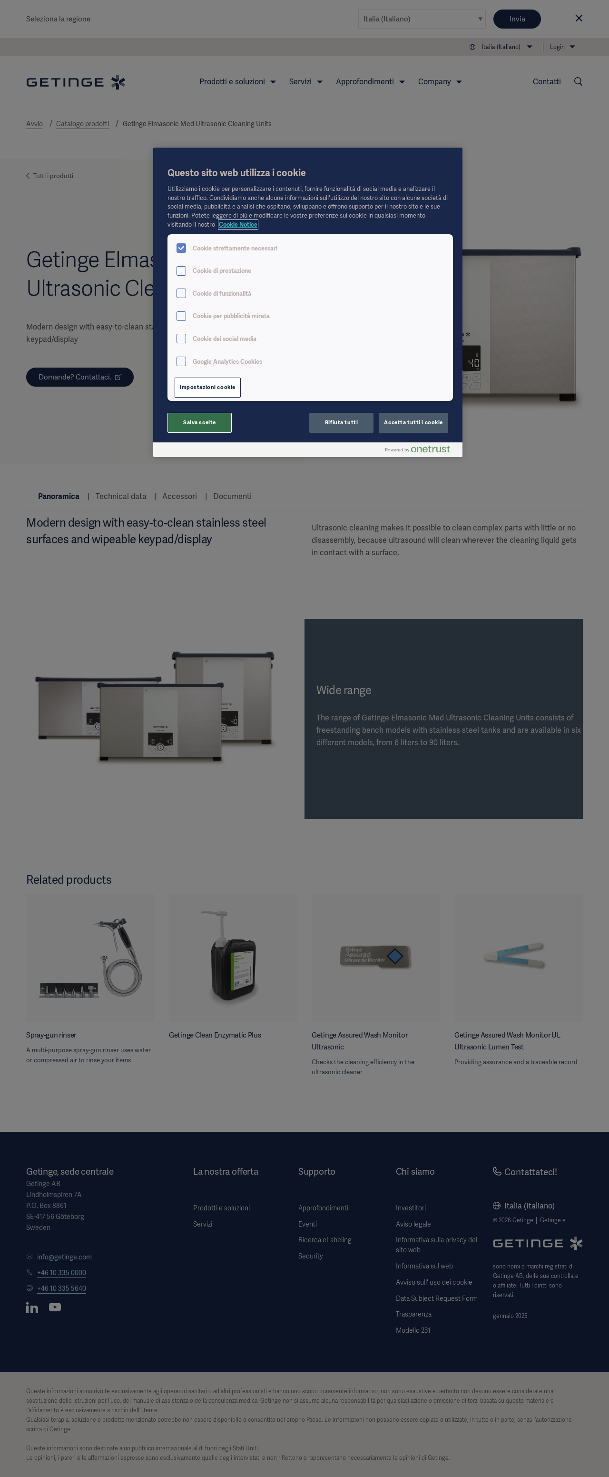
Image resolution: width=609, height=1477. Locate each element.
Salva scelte (199, 422)
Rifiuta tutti (341, 422)
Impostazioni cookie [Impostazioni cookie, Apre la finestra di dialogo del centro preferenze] (208, 387)
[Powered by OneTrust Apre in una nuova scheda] (421, 451)
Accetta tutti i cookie (413, 422)
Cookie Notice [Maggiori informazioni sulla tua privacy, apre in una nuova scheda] (238, 224)
